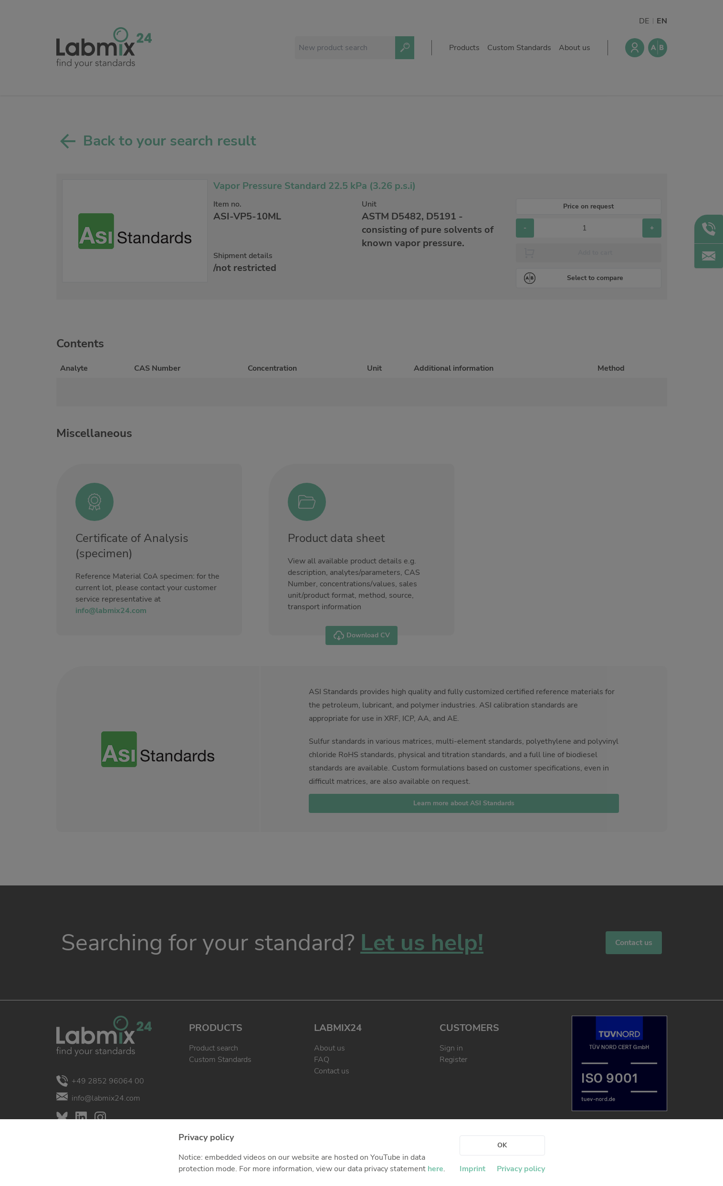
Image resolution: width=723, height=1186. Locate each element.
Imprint (472, 1169)
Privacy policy (521, 1169)
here (435, 1169)
